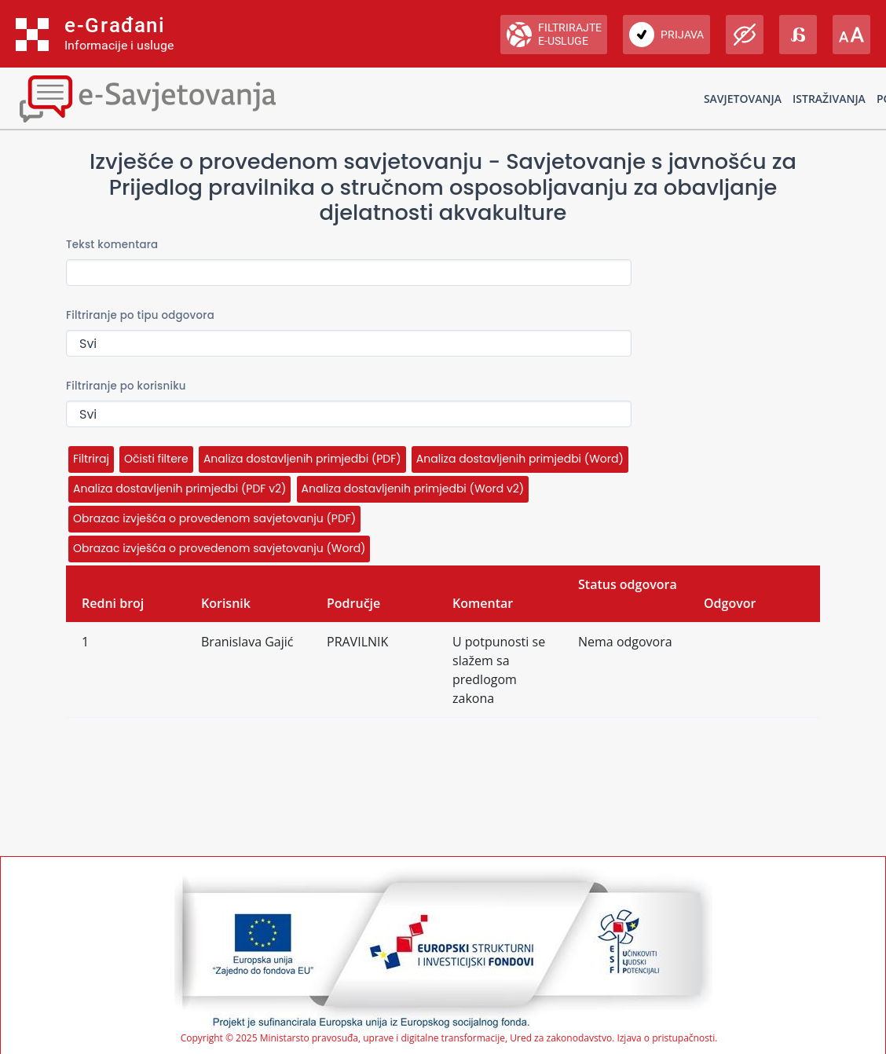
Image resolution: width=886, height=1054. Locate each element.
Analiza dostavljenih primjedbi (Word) (520, 459)
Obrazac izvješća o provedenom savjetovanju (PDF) (214, 518)
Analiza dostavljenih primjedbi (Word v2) (413, 488)
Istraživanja (829, 98)
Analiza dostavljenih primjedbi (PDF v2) (179, 488)
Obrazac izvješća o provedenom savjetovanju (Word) (219, 548)
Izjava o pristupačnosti (666, 1038)
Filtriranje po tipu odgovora (140, 315)
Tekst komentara (112, 244)
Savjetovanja (743, 98)
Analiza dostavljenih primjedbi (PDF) (302, 459)
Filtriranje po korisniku (126, 386)
